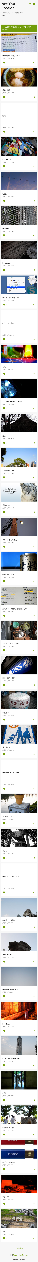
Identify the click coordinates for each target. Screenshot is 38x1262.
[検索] (30, 4)
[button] (34, 62)
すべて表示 (5, 29)
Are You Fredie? (8, 6)
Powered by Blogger (19, 1255)
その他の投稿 (19, 1248)
